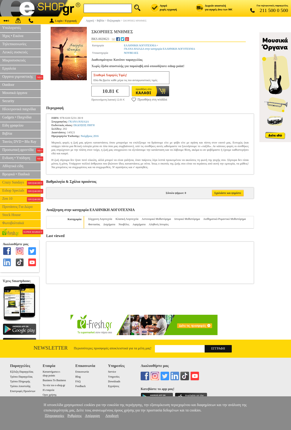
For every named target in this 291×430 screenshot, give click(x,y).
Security (8, 101)
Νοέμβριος (86, 136)
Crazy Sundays (21, 182)
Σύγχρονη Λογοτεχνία (100, 219)
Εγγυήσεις (113, 386)
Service (112, 371)
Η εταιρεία (48, 390)
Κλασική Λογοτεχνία (127, 219)
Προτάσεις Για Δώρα (17, 207)
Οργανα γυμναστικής (21, 77)
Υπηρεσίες (114, 376)
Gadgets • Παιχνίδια (16, 117)
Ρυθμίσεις (74, 416)
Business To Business (54, 380)
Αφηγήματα (138, 224)
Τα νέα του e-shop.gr (54, 385)
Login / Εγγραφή (63, 20)
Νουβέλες (124, 224)
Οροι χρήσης (50, 394)
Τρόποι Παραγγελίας (21, 376)
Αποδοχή (112, 416)
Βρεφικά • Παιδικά (16, 174)
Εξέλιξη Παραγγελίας (21, 371)
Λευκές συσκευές (15, 52)
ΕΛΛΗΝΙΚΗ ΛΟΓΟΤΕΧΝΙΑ (140, 45)
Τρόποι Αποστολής (20, 386)
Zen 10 (21, 199)
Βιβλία (7, 133)
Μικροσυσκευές (14, 60)
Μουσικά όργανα (14, 93)
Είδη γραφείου (13, 125)
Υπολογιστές (11, 28)
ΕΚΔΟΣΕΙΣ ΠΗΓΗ (84, 125)
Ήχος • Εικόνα (12, 36)
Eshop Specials (21, 190)
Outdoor (8, 85)
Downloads (114, 381)
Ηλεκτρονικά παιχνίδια (19, 109)
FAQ (77, 381)
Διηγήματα (109, 224)
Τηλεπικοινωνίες (14, 44)
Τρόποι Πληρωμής (20, 381)
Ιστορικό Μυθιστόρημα (187, 219)
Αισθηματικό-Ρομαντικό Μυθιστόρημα (224, 219)
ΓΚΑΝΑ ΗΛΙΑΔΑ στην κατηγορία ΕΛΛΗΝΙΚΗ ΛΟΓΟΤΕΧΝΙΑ (159, 48)
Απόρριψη (92, 416)
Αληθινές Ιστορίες (159, 224)
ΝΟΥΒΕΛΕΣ (131, 52)
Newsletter (51, 348)
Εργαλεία (9, 68)
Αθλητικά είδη (12, 166)
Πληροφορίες (54, 416)
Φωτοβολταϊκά (13, 223)
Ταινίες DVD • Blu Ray (19, 141)
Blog (77, 376)
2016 (96, 136)
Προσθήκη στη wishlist (149, 99)
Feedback (80, 386)
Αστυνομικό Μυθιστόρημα (156, 219)
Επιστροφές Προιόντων (22, 391)
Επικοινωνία (82, 371)
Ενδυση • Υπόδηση (21, 158)
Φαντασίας (94, 224)
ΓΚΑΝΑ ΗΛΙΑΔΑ (79, 121)
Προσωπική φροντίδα (21, 150)
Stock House (11, 215)
